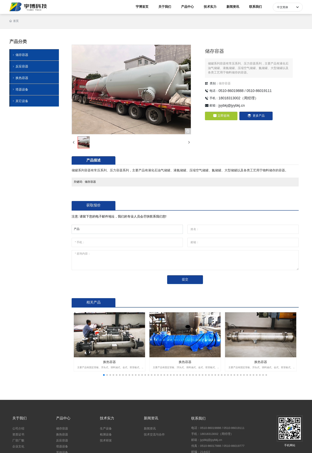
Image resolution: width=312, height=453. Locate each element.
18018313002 (229, 98)
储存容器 (225, 83)
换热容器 (109, 362)
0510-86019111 (259, 91)
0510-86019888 (231, 91)
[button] (104, 375)
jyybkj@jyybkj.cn (231, 105)
